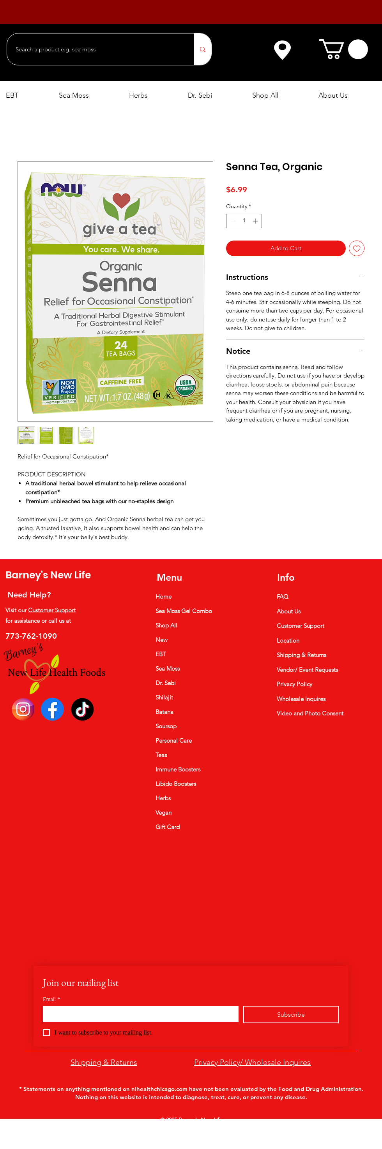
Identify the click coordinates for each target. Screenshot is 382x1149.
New (162, 639)
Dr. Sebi (166, 683)
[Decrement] (232, 221)
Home (164, 596)
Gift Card (168, 827)
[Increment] (256, 221)
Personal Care (174, 740)
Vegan (164, 812)
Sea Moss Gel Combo (184, 611)
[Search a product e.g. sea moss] (96, 49)
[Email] (138, 1013)
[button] (343, 49)
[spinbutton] (244, 221)
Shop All (166, 625)
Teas (161, 755)
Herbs (163, 798)
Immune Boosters (178, 769)
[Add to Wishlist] (357, 249)
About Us (289, 611)
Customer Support (52, 610)
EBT (161, 654)
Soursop (166, 726)
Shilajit (164, 697)
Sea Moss (168, 668)
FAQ (282, 596)
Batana (164, 711)
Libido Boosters (176, 783)
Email (51, 999)
